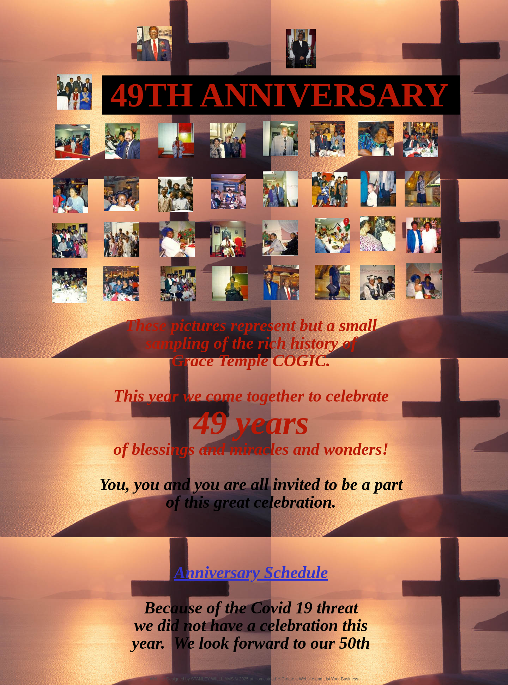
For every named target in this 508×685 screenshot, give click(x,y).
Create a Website (298, 679)
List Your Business (340, 679)
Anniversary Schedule (251, 572)
